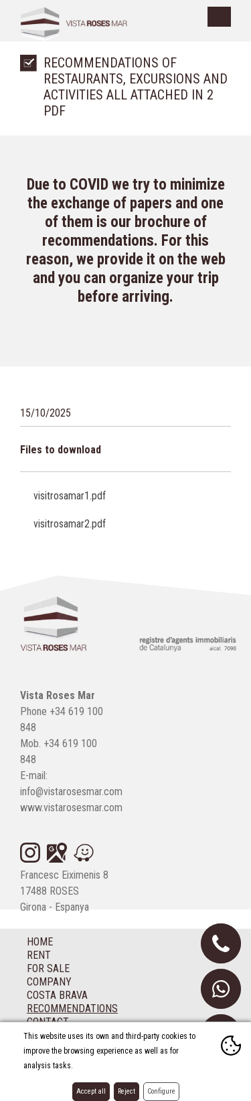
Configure (161, 1091)
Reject (126, 1091)
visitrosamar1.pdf (69, 495)
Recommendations (72, 1008)
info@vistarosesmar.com (71, 791)
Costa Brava (57, 995)
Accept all (91, 1091)
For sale (48, 968)
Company (49, 981)
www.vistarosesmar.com (71, 807)
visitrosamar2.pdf (69, 523)
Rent (39, 955)
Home (40, 941)
